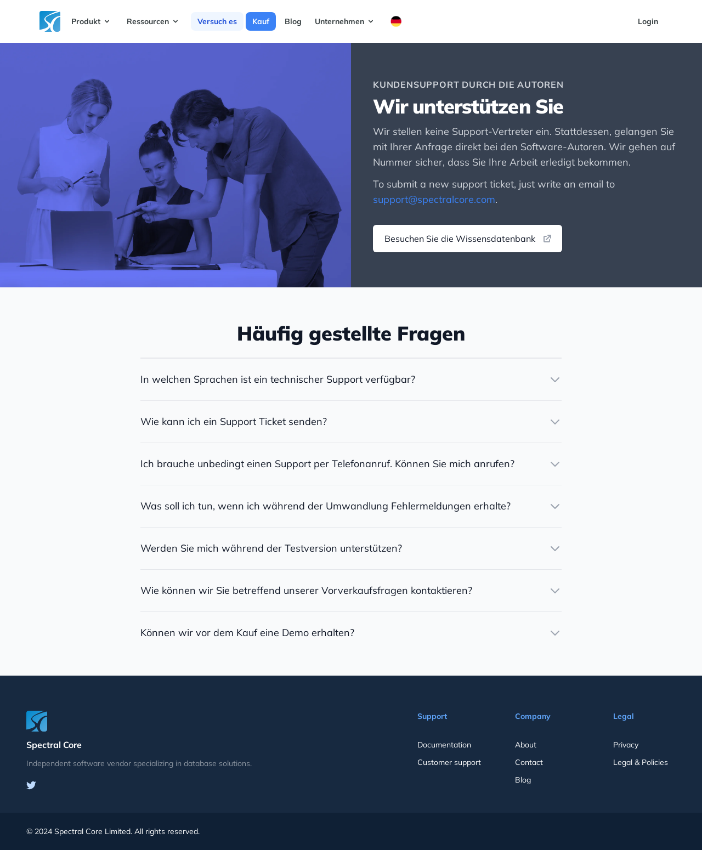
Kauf (260, 21)
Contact (529, 762)
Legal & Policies (640, 762)
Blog (293, 21)
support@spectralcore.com (434, 199)
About (525, 745)
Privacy (625, 745)
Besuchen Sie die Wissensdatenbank (468, 238)
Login (648, 21)
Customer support (449, 762)
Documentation (444, 745)
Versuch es (217, 21)
